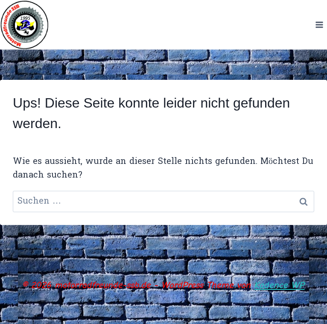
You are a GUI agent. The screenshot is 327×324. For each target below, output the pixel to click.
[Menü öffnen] (319, 24)
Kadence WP (279, 285)
